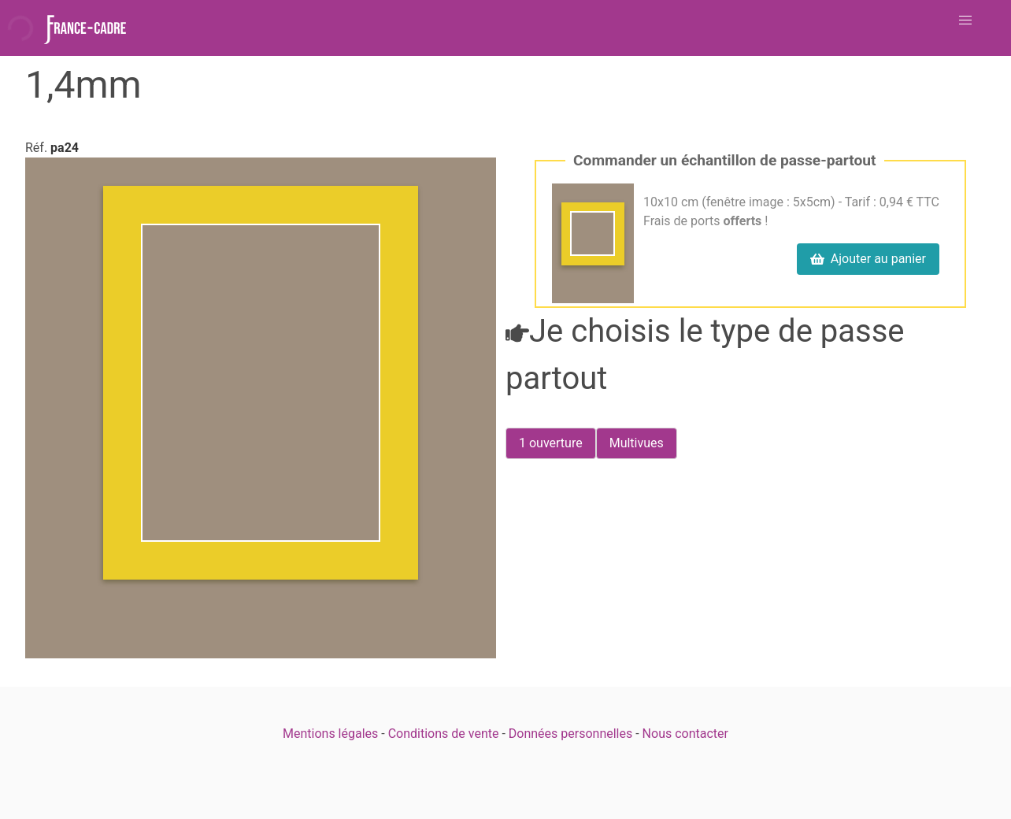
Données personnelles (570, 733)
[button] (965, 20)
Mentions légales (330, 733)
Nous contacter (685, 733)
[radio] (551, 443)
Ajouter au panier (868, 258)
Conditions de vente (443, 733)
